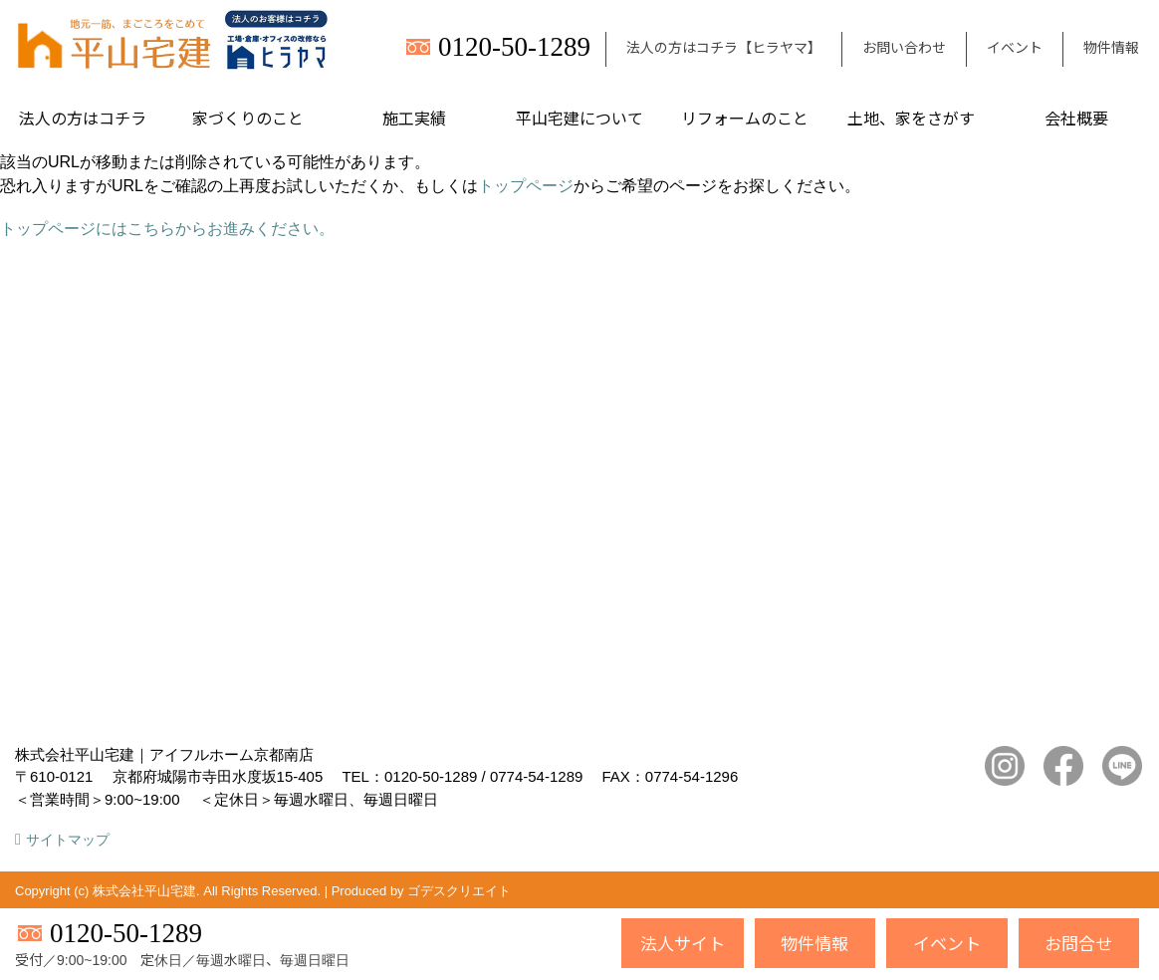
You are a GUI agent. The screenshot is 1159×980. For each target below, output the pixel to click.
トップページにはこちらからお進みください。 (167, 228)
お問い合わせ (904, 47)
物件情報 (1111, 47)
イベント (1015, 47)
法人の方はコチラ (82, 117)
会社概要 (1076, 117)
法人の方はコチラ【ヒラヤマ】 (723, 47)
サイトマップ (68, 840)
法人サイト (682, 942)
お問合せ (1078, 942)
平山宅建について (579, 117)
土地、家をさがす (911, 117)
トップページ (526, 185)
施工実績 (414, 117)
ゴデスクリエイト (459, 890)
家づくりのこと (248, 117)
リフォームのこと (745, 117)
